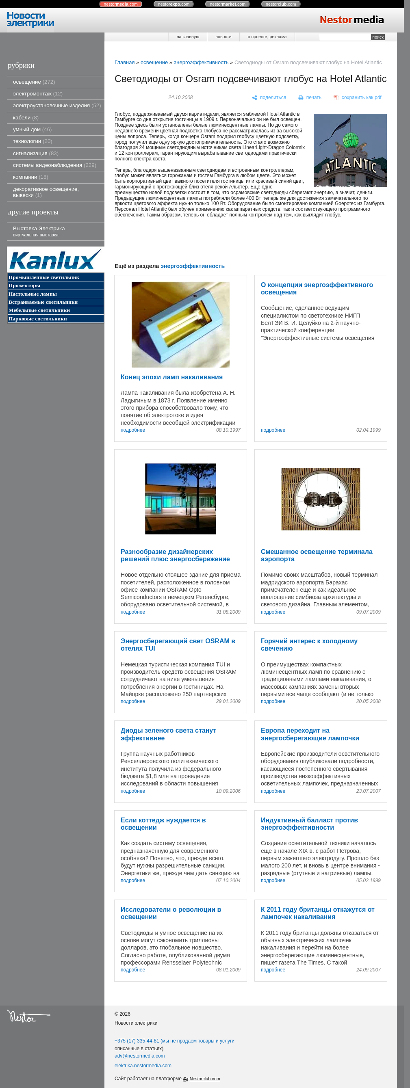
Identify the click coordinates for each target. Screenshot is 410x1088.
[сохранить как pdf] (357, 98)
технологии (32, 141)
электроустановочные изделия (57, 105)
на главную (188, 36)
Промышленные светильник (44, 277)
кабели (26, 118)
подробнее (133, 430)
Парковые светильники (38, 319)
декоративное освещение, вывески (46, 192)
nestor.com (121, 4)
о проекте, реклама (267, 36)
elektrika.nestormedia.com (143, 1066)
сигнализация (36, 153)
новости (223, 36)
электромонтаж (38, 94)
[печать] (310, 98)
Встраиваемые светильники (43, 302)
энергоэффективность (201, 62)
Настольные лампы (33, 294)
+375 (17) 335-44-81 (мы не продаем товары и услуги (174, 1041)
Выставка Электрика (39, 231)
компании (30, 177)
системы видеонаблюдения (54, 165)
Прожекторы (24, 285)
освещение (34, 82)
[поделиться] (269, 98)
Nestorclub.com (205, 1078)
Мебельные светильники (39, 310)
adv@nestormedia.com (140, 1056)
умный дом (32, 129)
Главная (124, 62)
